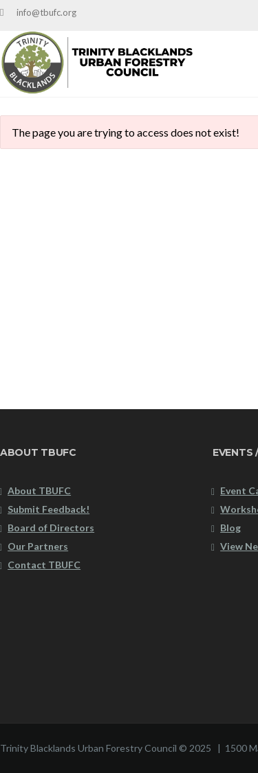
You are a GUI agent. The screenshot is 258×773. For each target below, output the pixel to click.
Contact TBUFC (44, 564)
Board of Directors (51, 527)
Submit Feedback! (48, 509)
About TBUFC (39, 490)
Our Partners (38, 546)
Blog (230, 527)
